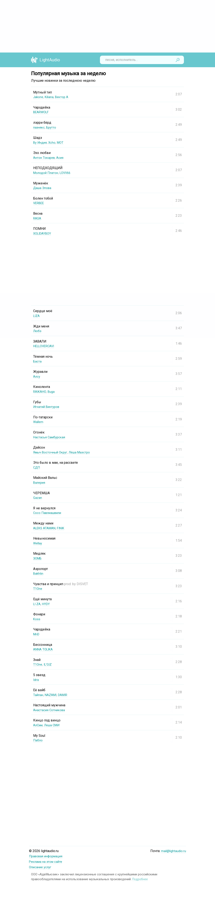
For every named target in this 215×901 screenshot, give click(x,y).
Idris (36, 680)
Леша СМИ (54, 725)
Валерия (39, 483)
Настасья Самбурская (50, 437)
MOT (61, 142)
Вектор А (63, 97)
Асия (61, 158)
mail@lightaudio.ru (172, 851)
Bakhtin (38, 573)
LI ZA (37, 604)
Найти (178, 60)
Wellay (38, 543)
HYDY (47, 604)
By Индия (40, 142)
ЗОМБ (38, 558)
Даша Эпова (43, 188)
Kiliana (50, 97)
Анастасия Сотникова (50, 710)
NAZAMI (51, 695)
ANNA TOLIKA (43, 649)
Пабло (38, 740)
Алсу (37, 376)
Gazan (37, 498)
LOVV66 (67, 173)
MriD (36, 634)
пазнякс (39, 127)
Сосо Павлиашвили (48, 513)
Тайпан (38, 695)
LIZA (36, 316)
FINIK (63, 528)
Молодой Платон (46, 173)
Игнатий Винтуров (47, 407)
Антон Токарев (44, 158)
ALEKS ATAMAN (45, 528)
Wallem (38, 422)
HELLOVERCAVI (44, 346)
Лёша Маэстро (83, 452)
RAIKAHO (40, 392)
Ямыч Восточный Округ (51, 452)
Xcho (53, 142)
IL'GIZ (48, 664)
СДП (37, 467)
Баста (37, 361)
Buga (52, 392)
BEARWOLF (41, 112)
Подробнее (140, 878)
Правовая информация (47, 856)
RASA (37, 218)
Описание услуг (41, 867)
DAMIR (64, 695)
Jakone (38, 97)
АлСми (38, 725)
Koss (37, 619)
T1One (38, 589)
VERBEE (39, 203)
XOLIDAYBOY (43, 233)
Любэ (37, 331)
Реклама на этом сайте (47, 861)
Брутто (52, 127)
